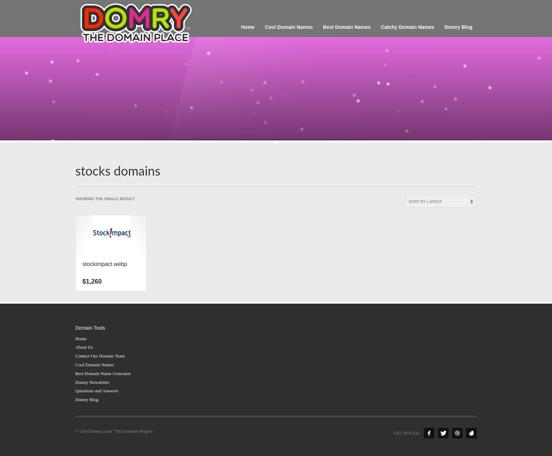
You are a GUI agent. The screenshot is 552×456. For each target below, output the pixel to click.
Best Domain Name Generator (103, 373)
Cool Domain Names (94, 364)
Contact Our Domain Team (100, 356)
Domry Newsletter (92, 382)
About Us (84, 347)
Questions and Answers (96, 390)
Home (81, 338)
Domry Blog (86, 399)
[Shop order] (441, 202)
